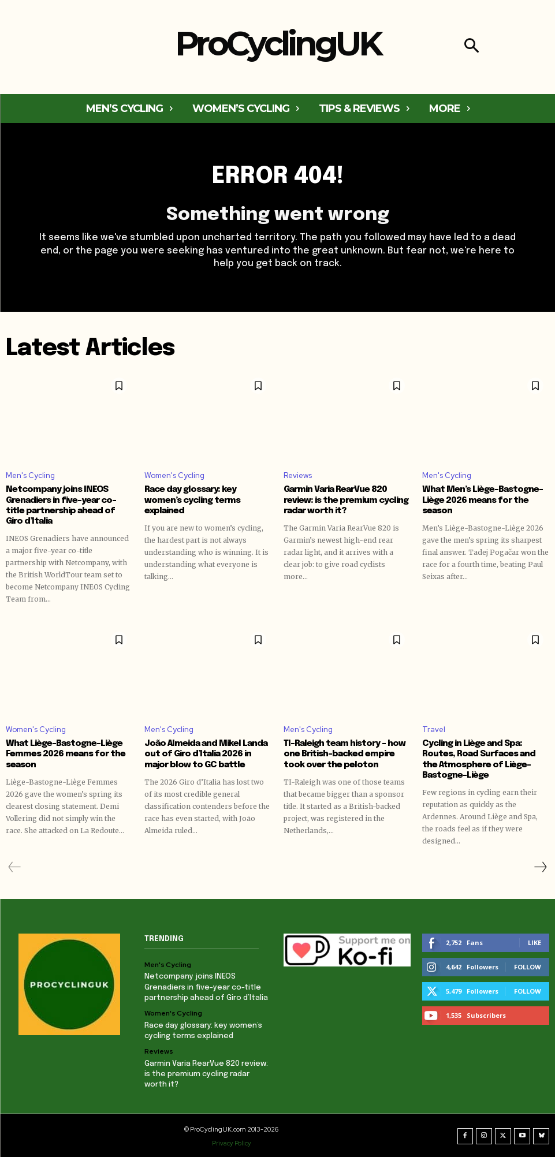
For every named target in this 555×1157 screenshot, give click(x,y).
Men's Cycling (30, 476)
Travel (433, 729)
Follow (527, 966)
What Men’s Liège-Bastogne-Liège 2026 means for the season (482, 501)
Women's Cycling (174, 476)
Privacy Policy (232, 1141)
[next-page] (540, 866)
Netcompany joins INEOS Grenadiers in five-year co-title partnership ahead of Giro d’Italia (206, 986)
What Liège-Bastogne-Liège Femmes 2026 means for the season (65, 754)
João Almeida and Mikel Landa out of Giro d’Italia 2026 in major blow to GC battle (205, 754)
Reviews (298, 476)
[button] (471, 47)
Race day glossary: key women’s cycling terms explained (191, 501)
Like (534, 942)
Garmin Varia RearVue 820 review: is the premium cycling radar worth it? (345, 501)
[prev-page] (15, 866)
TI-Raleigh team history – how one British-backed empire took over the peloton (344, 754)
